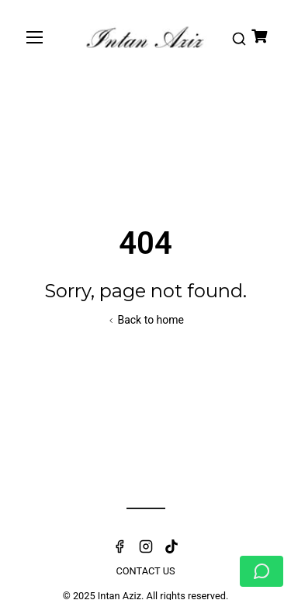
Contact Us (145, 571)
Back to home (145, 320)
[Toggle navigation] (34, 37)
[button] (238, 37)
